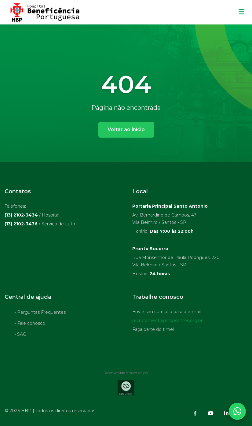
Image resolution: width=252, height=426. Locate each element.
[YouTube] (210, 413)
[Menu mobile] (241, 12)
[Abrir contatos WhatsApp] (237, 411)
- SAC (20, 335)
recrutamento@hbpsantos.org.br (167, 321)
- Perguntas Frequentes (40, 313)
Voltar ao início (126, 129)
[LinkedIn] (226, 413)
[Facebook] (195, 413)
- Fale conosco (29, 324)
